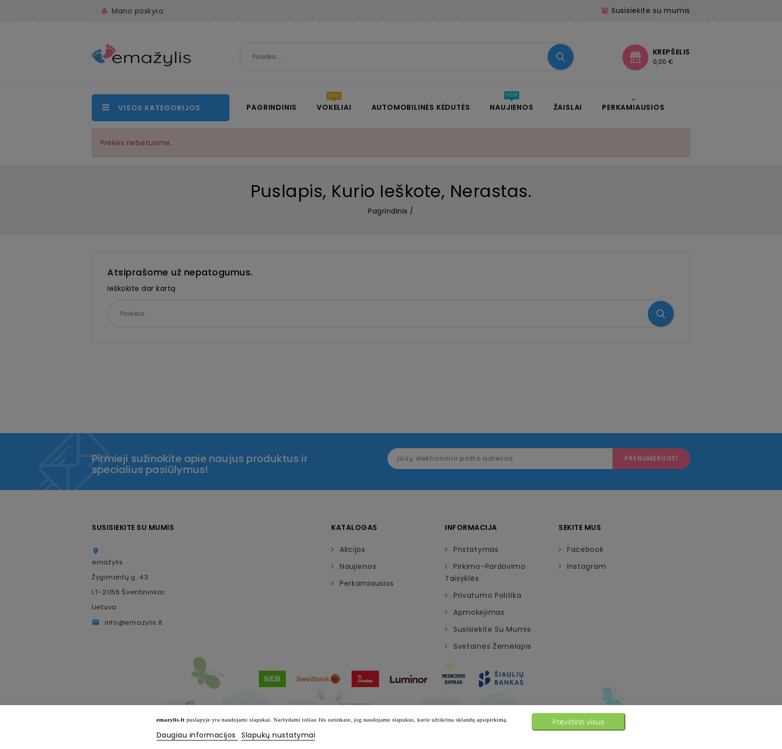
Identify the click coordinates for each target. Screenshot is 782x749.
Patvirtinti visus (578, 722)
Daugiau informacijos (197, 735)
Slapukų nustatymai (278, 735)
